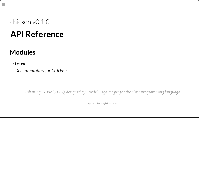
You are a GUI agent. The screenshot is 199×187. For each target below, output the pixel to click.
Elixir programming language (156, 92)
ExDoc (46, 92)
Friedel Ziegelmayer (102, 92)
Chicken (17, 64)
